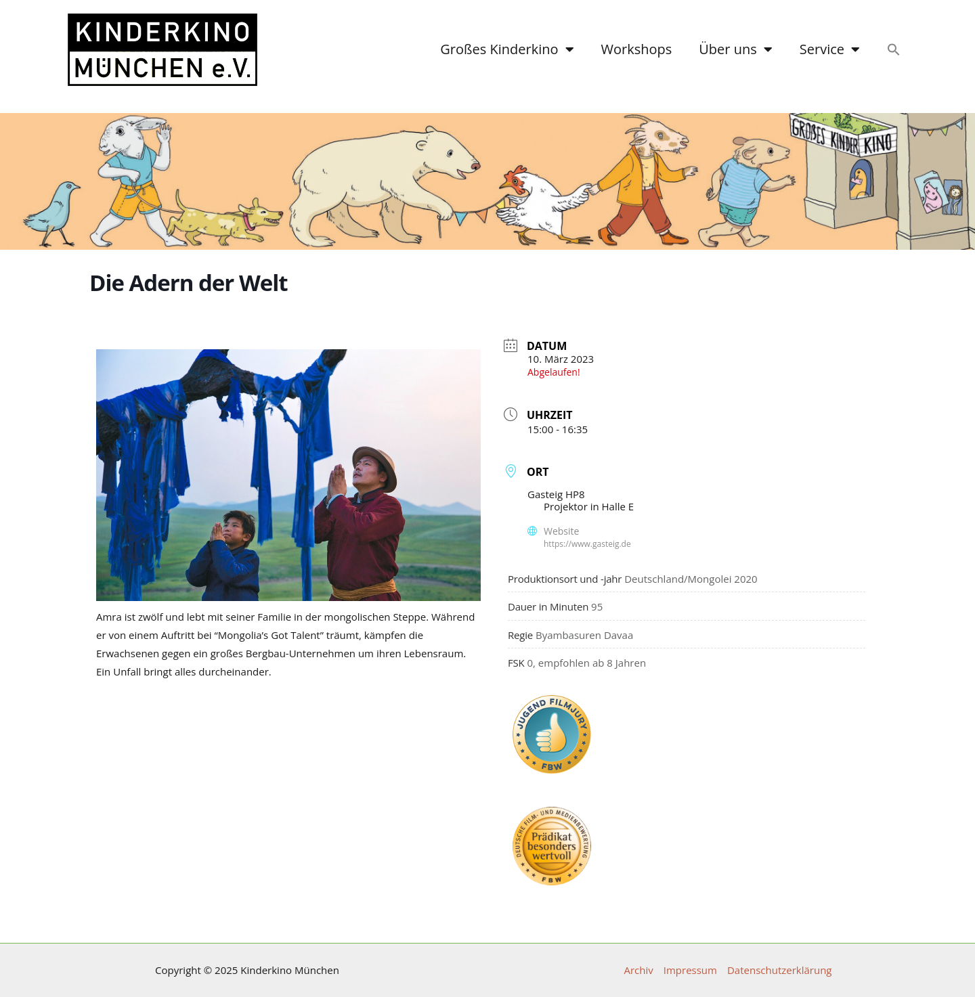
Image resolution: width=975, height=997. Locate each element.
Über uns (735, 49)
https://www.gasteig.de (587, 544)
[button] (893, 49)
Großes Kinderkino (506, 49)
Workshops (636, 49)
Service (830, 49)
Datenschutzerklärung (779, 970)
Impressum (690, 970)
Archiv (638, 970)
